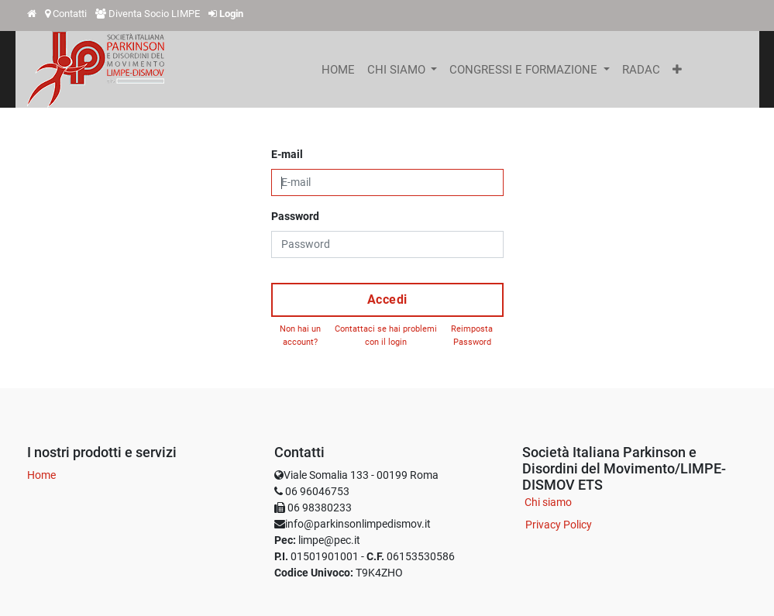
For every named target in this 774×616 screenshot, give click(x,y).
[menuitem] (338, 69)
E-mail (287, 154)
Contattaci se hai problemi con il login (386, 335)
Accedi (387, 299)
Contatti (70, 13)
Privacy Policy (558, 524)
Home (41, 475)
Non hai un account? (300, 335)
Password (295, 216)
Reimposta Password (472, 335)
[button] (677, 69)
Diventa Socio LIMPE (154, 13)
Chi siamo (548, 502)
